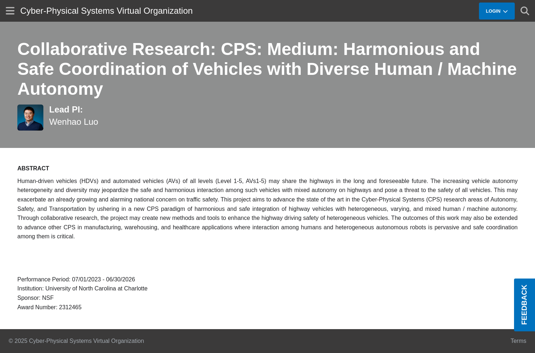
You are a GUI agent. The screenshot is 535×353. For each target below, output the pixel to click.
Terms (518, 341)
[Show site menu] (10, 11)
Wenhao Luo (73, 122)
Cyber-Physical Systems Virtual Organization (106, 11)
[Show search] (525, 11)
